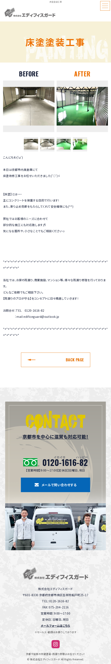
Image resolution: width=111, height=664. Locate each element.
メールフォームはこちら (55, 626)
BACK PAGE (75, 359)
